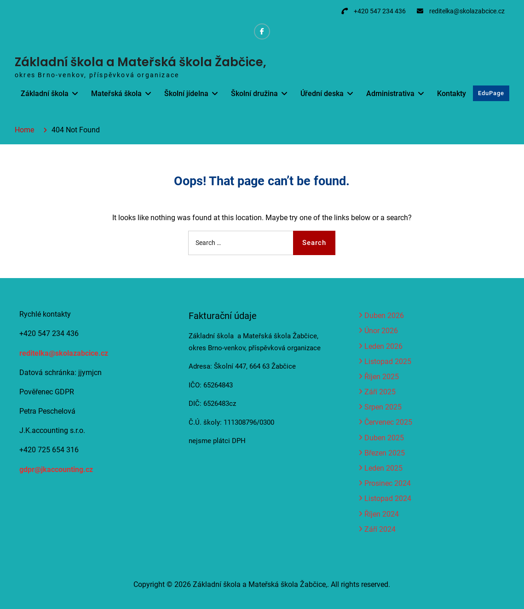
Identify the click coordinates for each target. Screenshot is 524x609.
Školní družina (254, 93)
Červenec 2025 (388, 422)
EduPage (491, 93)
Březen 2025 (384, 453)
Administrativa (390, 93)
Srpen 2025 (383, 407)
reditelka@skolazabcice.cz (467, 11)
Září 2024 (380, 529)
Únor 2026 (381, 330)
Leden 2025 (383, 468)
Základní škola (45, 93)
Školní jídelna (186, 93)
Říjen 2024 (381, 514)
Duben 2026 (384, 315)
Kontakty (451, 93)
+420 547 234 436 (380, 11)
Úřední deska (322, 93)
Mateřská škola (116, 93)
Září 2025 (380, 391)
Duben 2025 (384, 437)
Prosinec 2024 (387, 483)
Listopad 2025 (387, 361)
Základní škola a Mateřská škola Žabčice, (140, 62)
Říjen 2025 (381, 376)
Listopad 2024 (387, 498)
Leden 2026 (383, 346)
